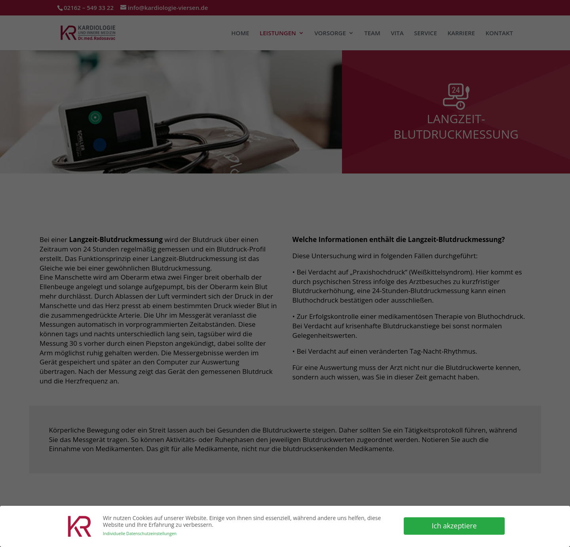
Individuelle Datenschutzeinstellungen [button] (140, 533)
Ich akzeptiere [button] (454, 525)
